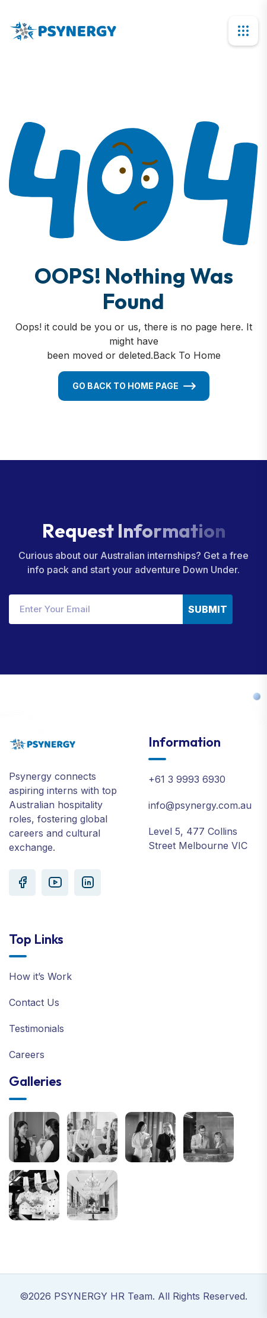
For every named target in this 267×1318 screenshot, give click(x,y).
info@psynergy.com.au (200, 805)
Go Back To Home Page (125, 386)
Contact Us (34, 1002)
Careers (26, 1054)
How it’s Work (40, 976)
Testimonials (36, 1028)
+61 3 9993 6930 (186, 779)
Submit (207, 609)
